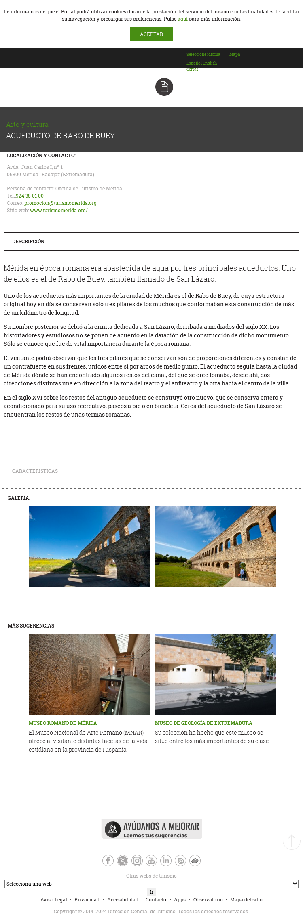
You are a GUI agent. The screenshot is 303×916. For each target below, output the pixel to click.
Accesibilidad (122, 899)
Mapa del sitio (246, 899)
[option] (194, 63)
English (210, 63)
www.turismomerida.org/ (59, 210)
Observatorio (208, 899)
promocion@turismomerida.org (60, 203)
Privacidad (87, 899)
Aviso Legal (53, 899)
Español (194, 63)
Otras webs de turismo (90, 875)
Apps (180, 899)
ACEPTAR (151, 34)
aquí (183, 18)
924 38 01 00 (30, 195)
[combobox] (207, 61)
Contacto (156, 899)
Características (35, 470)
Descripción (28, 241)
